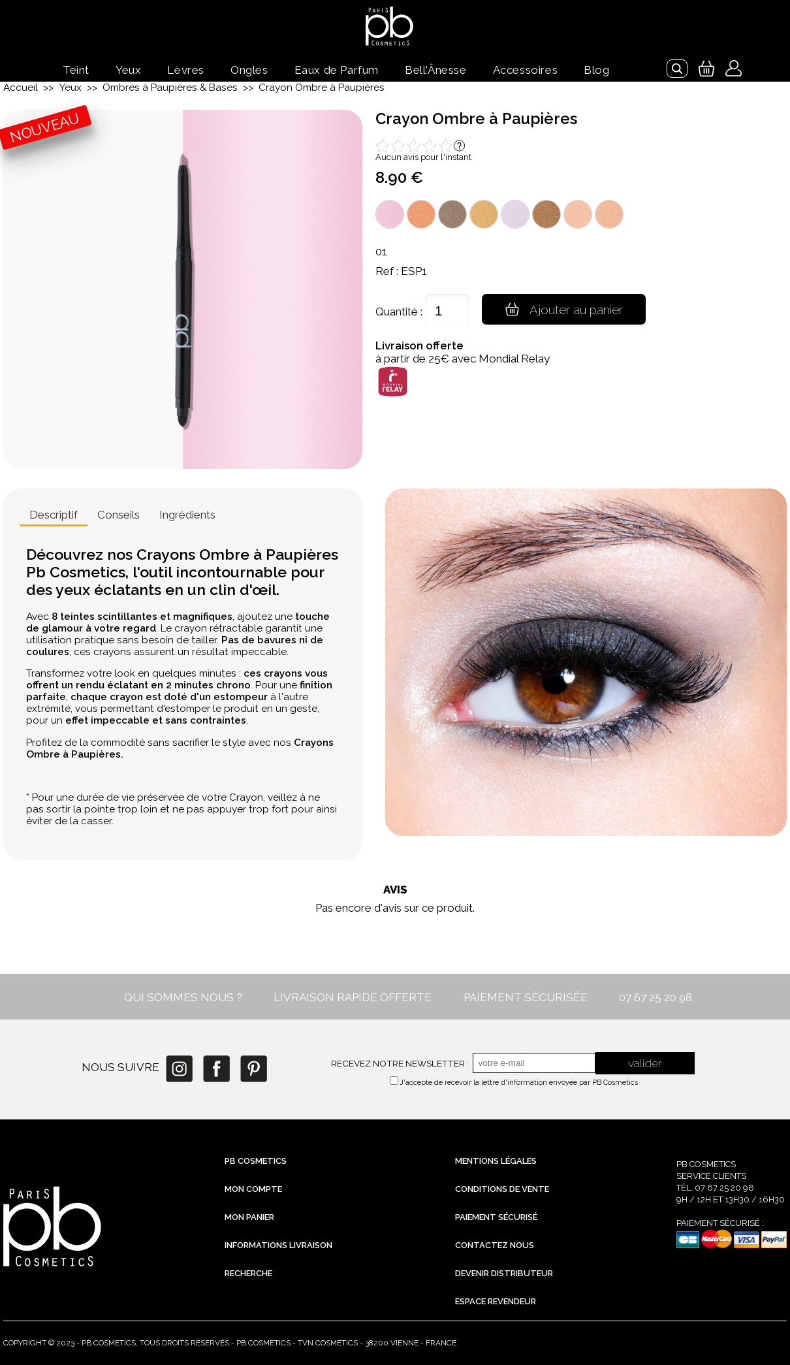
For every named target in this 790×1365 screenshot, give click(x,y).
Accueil (20, 87)
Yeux (128, 69)
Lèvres (185, 69)
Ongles (249, 69)
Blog (596, 69)
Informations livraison (278, 1245)
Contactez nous (494, 1245)
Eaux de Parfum (336, 69)
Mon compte (253, 1189)
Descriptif (53, 514)
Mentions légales (496, 1161)
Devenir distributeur (504, 1273)
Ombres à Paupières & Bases (170, 87)
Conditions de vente (502, 1189)
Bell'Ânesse (436, 69)
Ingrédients (187, 514)
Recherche (248, 1273)
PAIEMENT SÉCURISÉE (526, 997)
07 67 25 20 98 (655, 997)
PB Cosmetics (256, 1161)
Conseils (118, 514)
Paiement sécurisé (496, 1217)
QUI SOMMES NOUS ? (183, 997)
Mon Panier (249, 1217)
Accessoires (525, 69)
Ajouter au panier (566, 309)
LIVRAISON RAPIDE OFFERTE (353, 997)
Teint (76, 69)
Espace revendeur (495, 1301)
